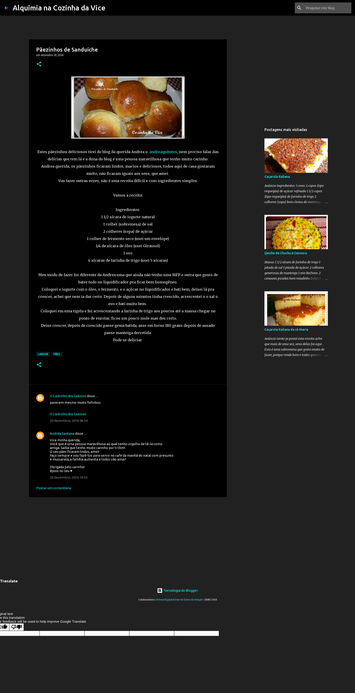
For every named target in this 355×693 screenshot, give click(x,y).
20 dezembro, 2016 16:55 (69, 477)
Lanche (43, 354)
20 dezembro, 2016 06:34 (69, 420)
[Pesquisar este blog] (327, 7)
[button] (39, 64)
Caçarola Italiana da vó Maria (286, 329)
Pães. (57, 354)
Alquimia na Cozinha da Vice (59, 8)
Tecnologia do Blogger (177, 590)
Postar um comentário (53, 488)
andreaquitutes (163, 152)
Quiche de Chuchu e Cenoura (285, 253)
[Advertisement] (128, 535)
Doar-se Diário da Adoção (189, 599)
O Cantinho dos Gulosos (68, 396)
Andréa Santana (62, 433)
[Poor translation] (16, 627)
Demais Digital (164, 599)
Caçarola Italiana (277, 176)
